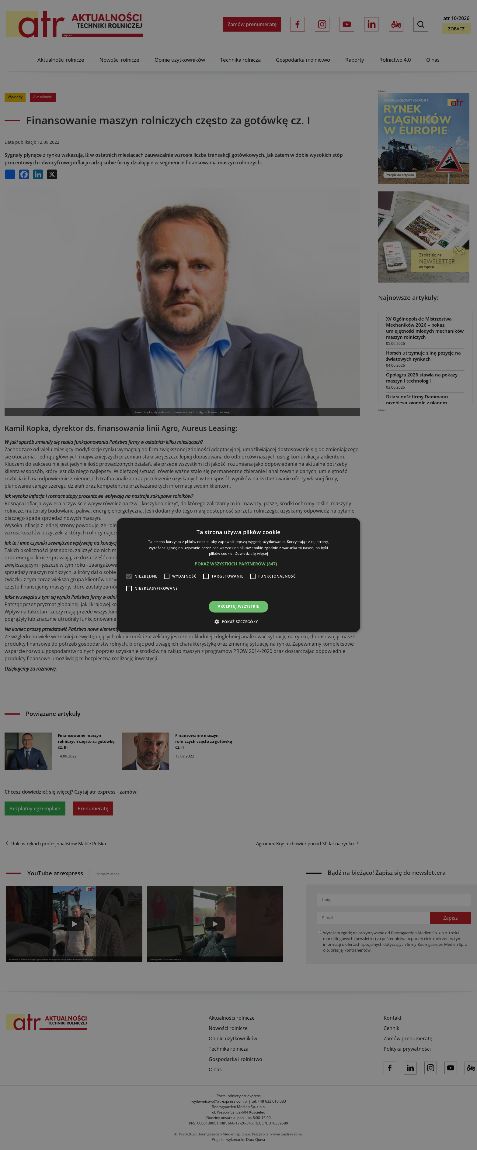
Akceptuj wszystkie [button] (238, 606)
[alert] (238, 575)
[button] (239, 564)
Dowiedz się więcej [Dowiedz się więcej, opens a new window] (251, 553)
